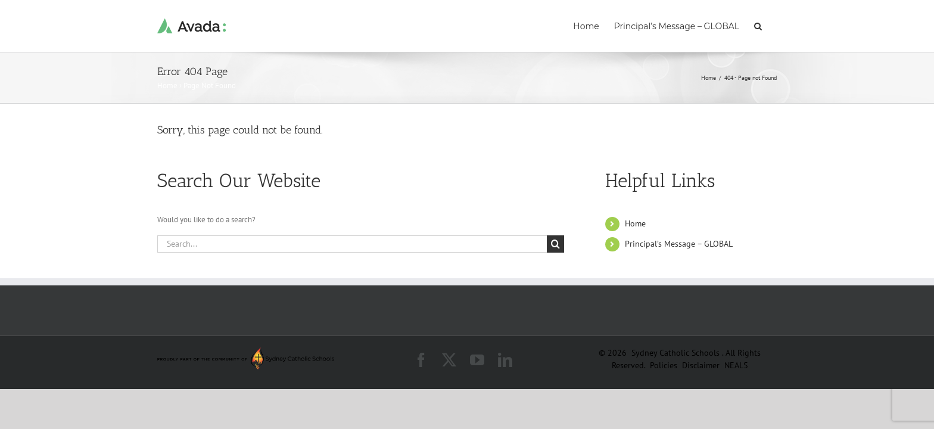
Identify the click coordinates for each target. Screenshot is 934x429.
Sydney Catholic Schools (676, 352)
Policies (665, 365)
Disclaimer (702, 365)
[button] (773, 25)
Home (167, 85)
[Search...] (352, 244)
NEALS (736, 365)
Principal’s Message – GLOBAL (679, 243)
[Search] (555, 244)
